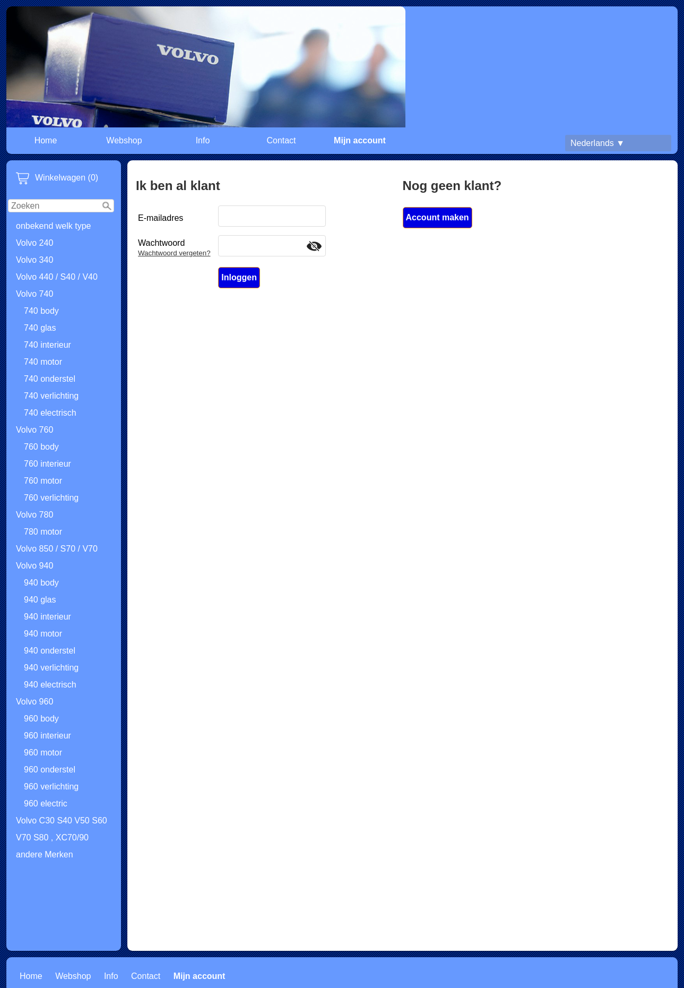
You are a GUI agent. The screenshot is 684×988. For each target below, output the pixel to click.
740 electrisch (50, 412)
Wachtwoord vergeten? (174, 253)
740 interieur (47, 344)
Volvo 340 (34, 259)
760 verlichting (51, 497)
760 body (41, 446)
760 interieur (47, 463)
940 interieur (47, 616)
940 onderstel (49, 650)
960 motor (43, 752)
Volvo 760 (34, 429)
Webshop (124, 140)
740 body (41, 310)
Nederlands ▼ (597, 143)
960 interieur (47, 735)
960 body (41, 718)
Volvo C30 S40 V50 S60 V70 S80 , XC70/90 (61, 829)
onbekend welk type (53, 225)
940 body (41, 582)
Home (45, 140)
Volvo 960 (34, 701)
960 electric (45, 803)
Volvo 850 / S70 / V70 (57, 548)
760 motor (43, 480)
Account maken (437, 217)
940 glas (40, 599)
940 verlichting (51, 667)
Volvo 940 (34, 565)
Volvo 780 (34, 514)
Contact (281, 140)
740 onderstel (49, 378)
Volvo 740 (34, 293)
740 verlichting (51, 395)
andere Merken (44, 854)
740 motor (43, 361)
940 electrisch (50, 684)
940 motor (43, 633)
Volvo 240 (34, 242)
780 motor (43, 531)
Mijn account (360, 140)
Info (203, 140)
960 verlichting (51, 786)
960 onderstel (49, 769)
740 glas (40, 327)
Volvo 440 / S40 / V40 (57, 276)
